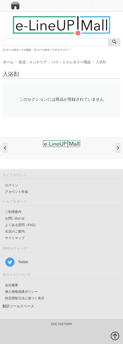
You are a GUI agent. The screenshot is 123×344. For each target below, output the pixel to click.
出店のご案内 (15, 231)
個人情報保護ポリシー (21, 292)
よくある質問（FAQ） (21, 225)
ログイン (11, 185)
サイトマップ (15, 238)
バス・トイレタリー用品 (71, 62)
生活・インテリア (33, 62)
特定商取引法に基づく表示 (24, 298)
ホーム (8, 62)
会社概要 (11, 285)
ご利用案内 (13, 212)
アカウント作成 (16, 192)
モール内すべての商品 (18, 49)
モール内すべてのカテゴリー (53, 49)
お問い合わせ (15, 218)
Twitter (16, 262)
